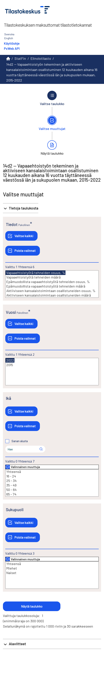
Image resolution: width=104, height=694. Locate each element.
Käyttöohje (12, 43)
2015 (52, 365)
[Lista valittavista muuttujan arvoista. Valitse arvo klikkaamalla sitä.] (52, 284)
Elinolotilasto (40, 58)
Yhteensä (52, 471)
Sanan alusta (20, 441)
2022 (9, 360)
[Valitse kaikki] (21, 236)
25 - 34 (52, 480)
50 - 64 (52, 489)
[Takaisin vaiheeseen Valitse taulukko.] (52, 98)
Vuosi (11, 312)
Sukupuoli (14, 509)
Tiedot (12, 224)
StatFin (20, 58)
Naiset (52, 573)
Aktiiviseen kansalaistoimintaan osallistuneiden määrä (52, 295)
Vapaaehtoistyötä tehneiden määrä (52, 277)
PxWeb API (12, 48)
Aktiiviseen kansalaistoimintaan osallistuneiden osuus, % (52, 290)
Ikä (8, 398)
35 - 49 (52, 485)
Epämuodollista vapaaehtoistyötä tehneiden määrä (52, 286)
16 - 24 (52, 476)
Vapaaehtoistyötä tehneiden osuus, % (35, 272)
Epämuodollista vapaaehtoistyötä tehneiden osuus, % (52, 281)
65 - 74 (52, 494)
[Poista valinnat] (22, 250)
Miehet (52, 568)
